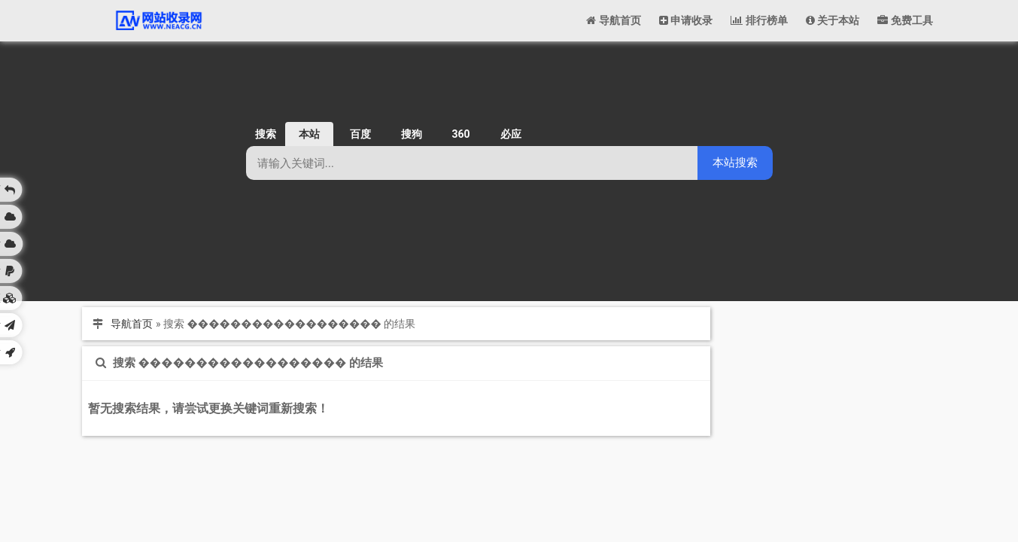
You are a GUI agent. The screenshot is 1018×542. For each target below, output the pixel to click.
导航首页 (132, 324)
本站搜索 (735, 162)
